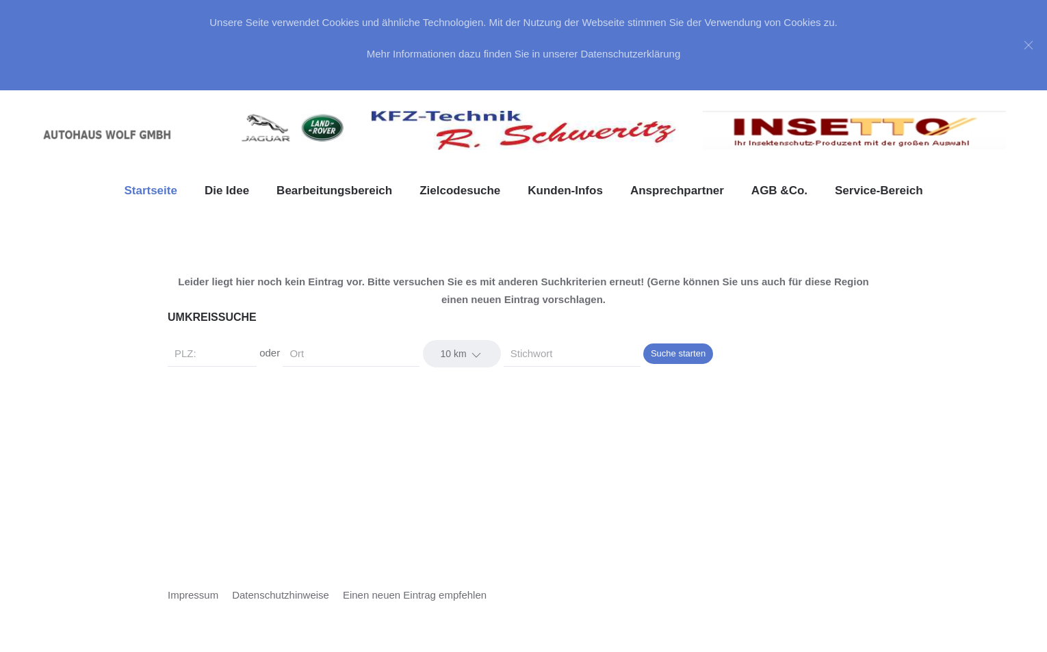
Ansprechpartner (677, 190)
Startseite (150, 190)
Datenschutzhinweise (280, 595)
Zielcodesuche (459, 190)
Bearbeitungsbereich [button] (334, 190)
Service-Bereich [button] (879, 190)
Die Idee (227, 190)
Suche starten (678, 353)
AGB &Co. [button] (779, 190)
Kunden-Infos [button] (565, 190)
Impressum (193, 595)
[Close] (1028, 45)
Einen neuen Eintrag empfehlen (415, 595)
